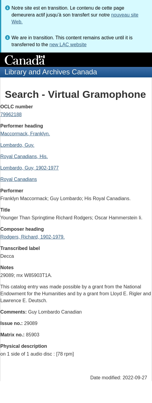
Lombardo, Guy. (17, 145)
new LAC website (68, 44)
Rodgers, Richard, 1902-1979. (32, 236)
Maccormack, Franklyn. (25, 133)
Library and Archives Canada (51, 72)
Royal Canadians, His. (24, 156)
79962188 (11, 114)
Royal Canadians (18, 179)
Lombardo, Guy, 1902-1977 (29, 167)
